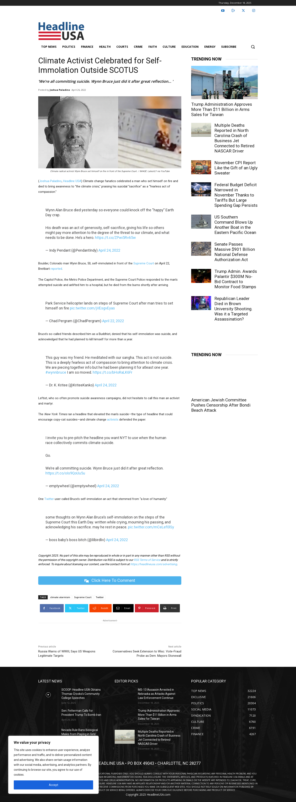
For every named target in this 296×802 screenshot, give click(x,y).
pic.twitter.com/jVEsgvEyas (92, 308)
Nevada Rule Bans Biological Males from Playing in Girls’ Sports (79, 734)
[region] (53, 765)
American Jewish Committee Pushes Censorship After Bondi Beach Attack (221, 405)
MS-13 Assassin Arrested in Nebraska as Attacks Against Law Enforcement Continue (156, 693)
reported (56, 269)
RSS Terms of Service (147, 559)
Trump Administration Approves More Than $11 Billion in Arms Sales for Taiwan (221, 109)
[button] (253, 47)
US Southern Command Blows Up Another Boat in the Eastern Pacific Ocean (235, 225)
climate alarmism (60, 597)
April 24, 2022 (109, 250)
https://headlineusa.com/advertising (153, 564)
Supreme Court (143, 263)
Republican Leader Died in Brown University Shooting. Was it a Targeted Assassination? (233, 309)
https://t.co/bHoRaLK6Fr (112, 372)
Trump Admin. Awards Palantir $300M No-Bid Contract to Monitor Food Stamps (235, 279)
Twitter (49, 499)
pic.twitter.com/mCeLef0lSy (151, 527)
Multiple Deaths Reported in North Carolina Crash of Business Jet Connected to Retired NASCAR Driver (234, 138)
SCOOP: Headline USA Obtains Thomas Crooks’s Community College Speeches (81, 693)
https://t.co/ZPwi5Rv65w (115, 237)
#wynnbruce (55, 372)
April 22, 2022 (113, 321)
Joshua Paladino (60, 89)
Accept (53, 785)
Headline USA (72, 181)
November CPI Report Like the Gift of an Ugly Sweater (236, 168)
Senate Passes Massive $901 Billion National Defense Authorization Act (234, 252)
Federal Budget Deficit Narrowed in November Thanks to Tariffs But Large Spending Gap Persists (236, 195)
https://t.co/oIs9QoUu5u (65, 473)
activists (112, 419)
